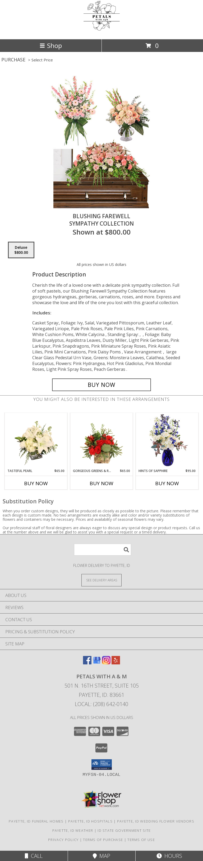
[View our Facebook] (87, 663)
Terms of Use (141, 839)
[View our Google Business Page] (97, 663)
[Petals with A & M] (101, 31)
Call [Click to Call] (34, 855)
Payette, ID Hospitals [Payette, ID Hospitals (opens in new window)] (90, 821)
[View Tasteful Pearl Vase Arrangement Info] (36, 440)
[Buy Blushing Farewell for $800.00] (101, 384)
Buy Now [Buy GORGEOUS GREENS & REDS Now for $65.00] (101, 483)
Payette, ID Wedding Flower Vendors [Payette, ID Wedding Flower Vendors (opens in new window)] (155, 821)
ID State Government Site (124, 830)
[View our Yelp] (116, 663)
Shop (51, 45)
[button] (101, 764)
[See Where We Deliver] (101, 579)
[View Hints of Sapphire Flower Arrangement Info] (167, 441)
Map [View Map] (101, 855)
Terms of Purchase (103, 839)
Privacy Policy (63, 839)
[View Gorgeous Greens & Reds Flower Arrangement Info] (102, 440)
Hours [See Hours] (169, 855)
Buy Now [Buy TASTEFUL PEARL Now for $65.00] (36, 483)
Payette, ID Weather (72, 830)
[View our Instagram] (106, 663)
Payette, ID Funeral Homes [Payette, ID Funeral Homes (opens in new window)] (36, 821)
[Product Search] (102, 550)
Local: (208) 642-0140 (101, 704)
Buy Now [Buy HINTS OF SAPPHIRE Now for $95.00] (167, 483)
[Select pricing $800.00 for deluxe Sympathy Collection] (21, 250)
